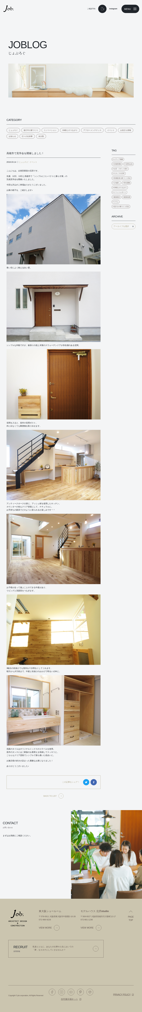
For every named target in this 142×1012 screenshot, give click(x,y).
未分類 (41, 136)
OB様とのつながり (70, 130)
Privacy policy (121, 994)
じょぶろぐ (13, 130)
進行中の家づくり (31, 130)
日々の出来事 (27, 136)
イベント (110, 130)
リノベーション (50, 130)
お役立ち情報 (125, 130)
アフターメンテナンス (92, 130)
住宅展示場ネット (69, 999)
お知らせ (12, 136)
